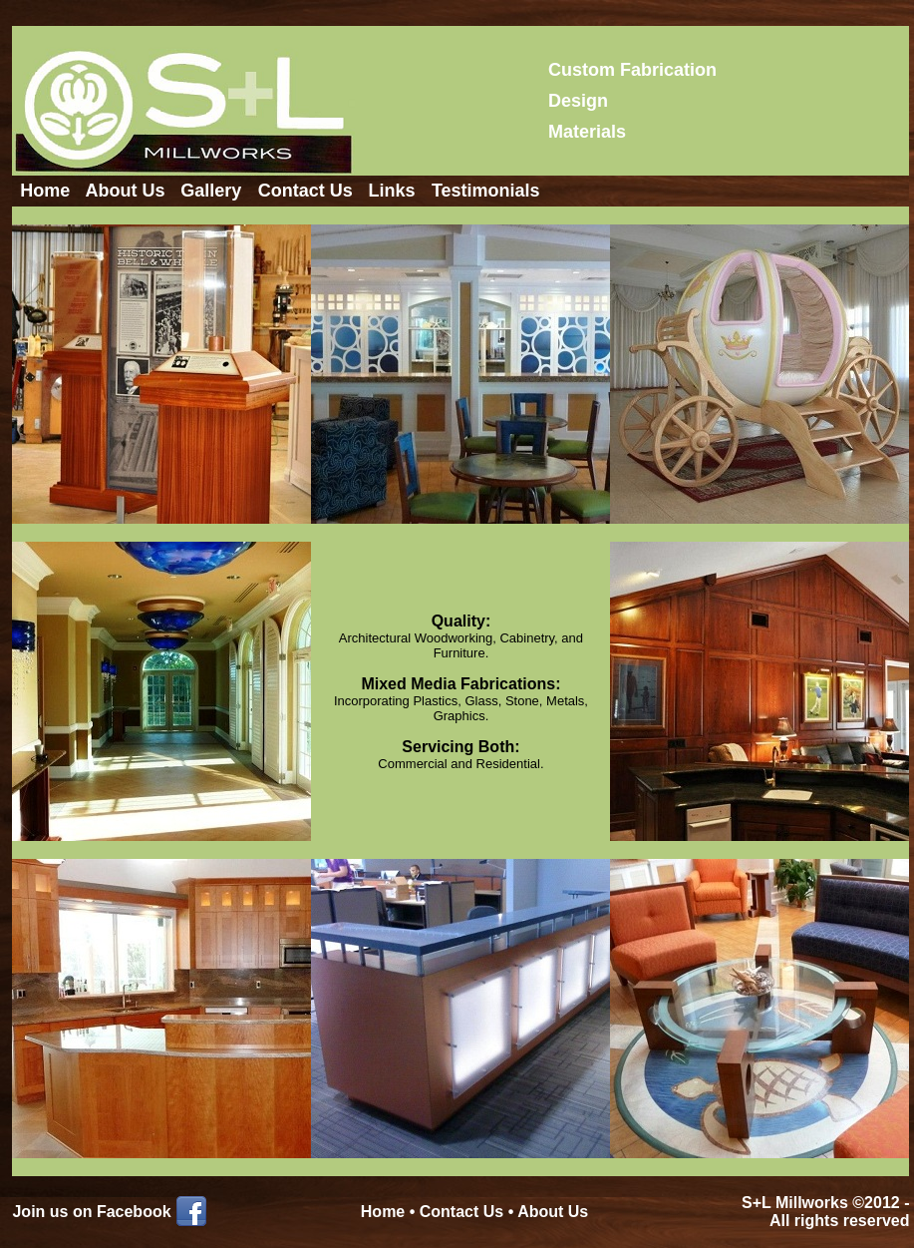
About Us (124, 191)
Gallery (210, 191)
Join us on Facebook (91, 1211)
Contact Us (305, 191)
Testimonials (486, 191)
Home (45, 191)
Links (391, 191)
